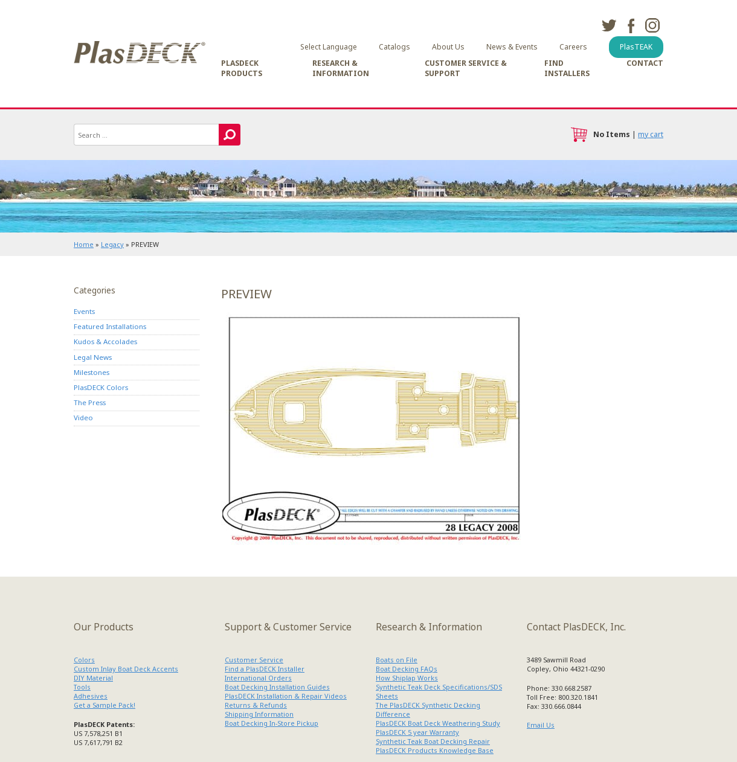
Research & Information (340, 68)
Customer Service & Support (466, 68)
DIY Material (93, 677)
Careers (573, 47)
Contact (644, 63)
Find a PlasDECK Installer (264, 668)
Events (84, 311)
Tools (82, 686)
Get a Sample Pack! (104, 704)
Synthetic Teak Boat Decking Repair (433, 741)
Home (84, 244)
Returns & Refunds (256, 704)
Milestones (91, 372)
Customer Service (254, 659)
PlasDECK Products (241, 68)
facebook (631, 25)
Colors (84, 659)
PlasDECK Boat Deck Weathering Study (438, 723)
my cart (650, 134)
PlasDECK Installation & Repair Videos (286, 695)
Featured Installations (110, 326)
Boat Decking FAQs (406, 668)
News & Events (512, 47)
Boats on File (396, 659)
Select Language (328, 47)
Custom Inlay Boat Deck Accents (126, 668)
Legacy (112, 244)
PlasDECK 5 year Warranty (417, 732)
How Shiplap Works (407, 677)
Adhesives (91, 695)
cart (579, 135)
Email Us (541, 724)
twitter (609, 25)
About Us (448, 47)
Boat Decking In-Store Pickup (271, 723)
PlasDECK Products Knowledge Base (435, 750)
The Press (90, 402)
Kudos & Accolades (105, 341)
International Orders (258, 677)
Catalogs (394, 47)
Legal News (93, 357)
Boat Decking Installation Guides (277, 686)
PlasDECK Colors (101, 387)
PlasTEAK (636, 47)
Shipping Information (259, 714)
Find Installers (567, 68)
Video (83, 417)
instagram (652, 25)
